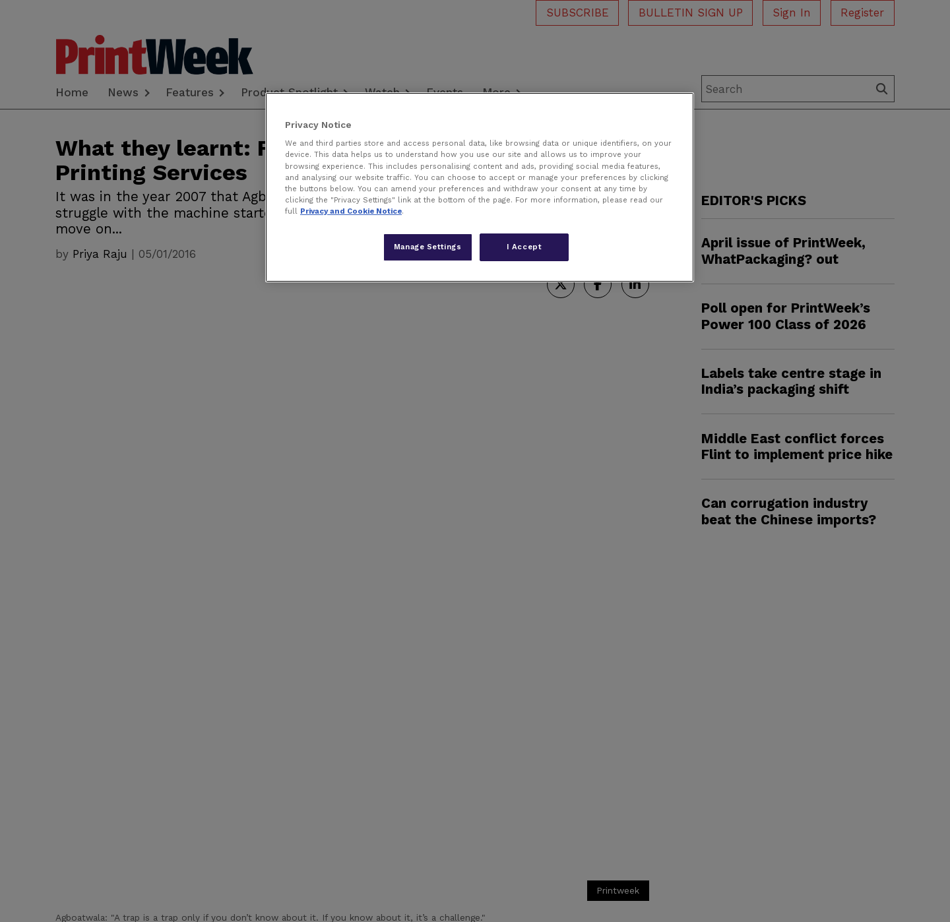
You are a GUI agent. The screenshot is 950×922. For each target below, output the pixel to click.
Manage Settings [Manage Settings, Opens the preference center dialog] (428, 246)
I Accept (524, 246)
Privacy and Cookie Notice (351, 211)
